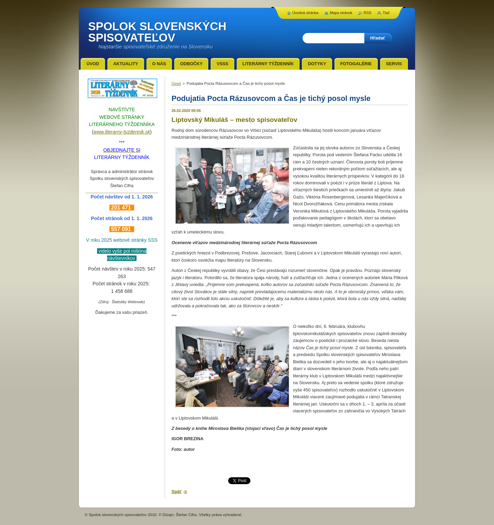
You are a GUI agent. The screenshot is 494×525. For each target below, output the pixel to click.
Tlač (386, 13)
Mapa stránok (341, 13)
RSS (367, 13)
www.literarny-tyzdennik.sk (122, 132)
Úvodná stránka (305, 13)
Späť (177, 491)
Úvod (176, 83)
